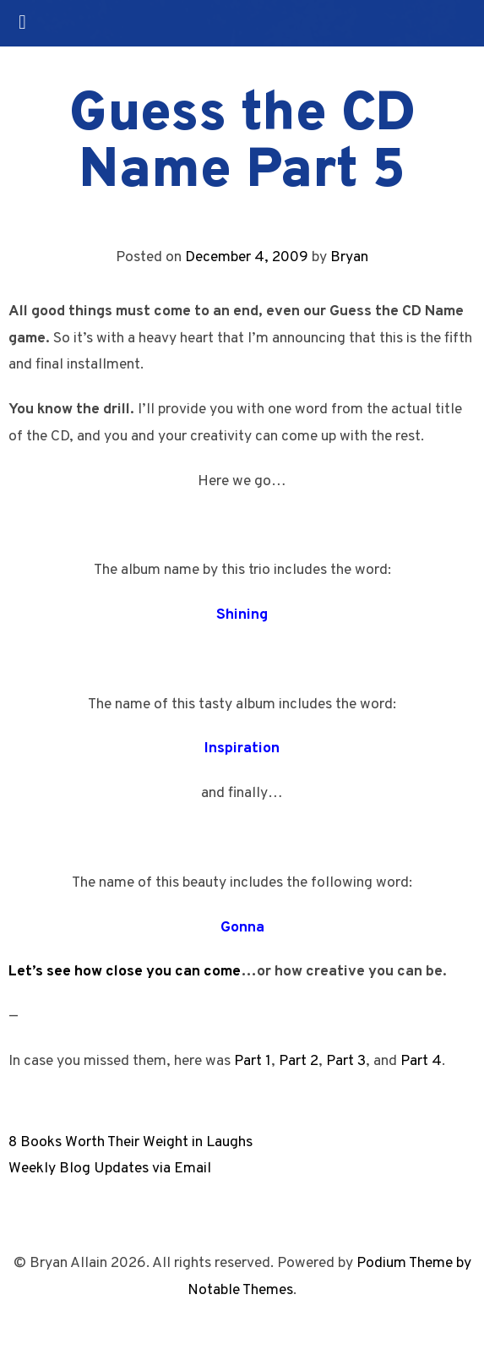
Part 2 (298, 1061)
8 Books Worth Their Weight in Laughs (130, 1142)
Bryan (349, 257)
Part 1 (252, 1061)
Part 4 (421, 1061)
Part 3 (346, 1061)
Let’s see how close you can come (124, 971)
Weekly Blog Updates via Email (109, 1168)
